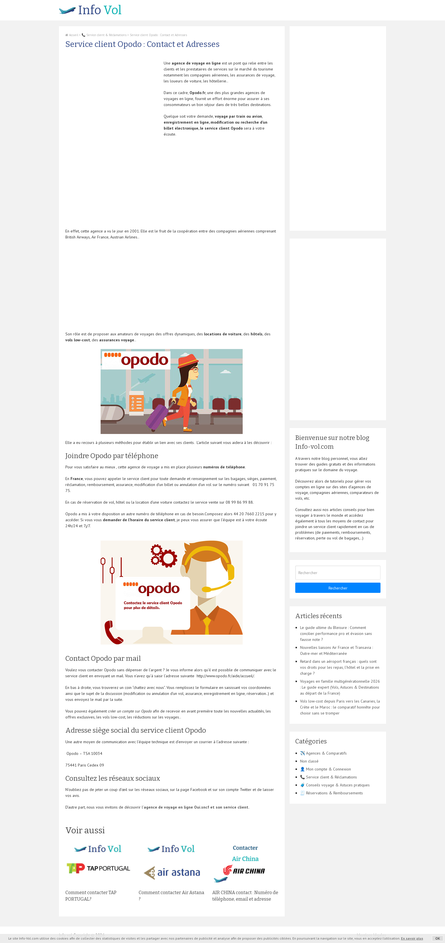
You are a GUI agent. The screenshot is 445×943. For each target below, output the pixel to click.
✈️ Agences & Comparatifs (323, 753)
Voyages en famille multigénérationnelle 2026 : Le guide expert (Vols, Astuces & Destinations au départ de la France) (340, 687)
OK (437, 938)
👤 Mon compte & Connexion (325, 769)
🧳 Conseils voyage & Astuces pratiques (335, 785)
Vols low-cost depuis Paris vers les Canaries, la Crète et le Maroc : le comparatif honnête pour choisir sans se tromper (340, 707)
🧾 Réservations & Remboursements (331, 792)
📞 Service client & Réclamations (104, 35)
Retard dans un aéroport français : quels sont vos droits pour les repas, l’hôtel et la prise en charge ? (339, 667)
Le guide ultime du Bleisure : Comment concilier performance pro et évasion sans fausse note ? (336, 633)
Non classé (309, 761)
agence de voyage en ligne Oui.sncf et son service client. (196, 807)
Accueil (71, 35)
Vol (90, 10)
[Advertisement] (113, 100)
